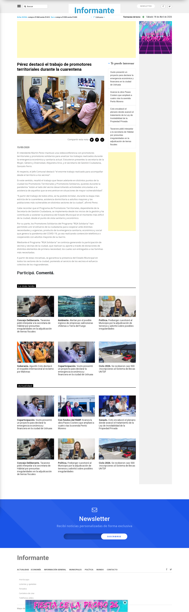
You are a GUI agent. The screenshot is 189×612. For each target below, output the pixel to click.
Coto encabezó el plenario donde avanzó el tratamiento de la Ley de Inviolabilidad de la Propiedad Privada (122, 115)
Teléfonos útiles (26, 598)
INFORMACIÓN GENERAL (55, 569)
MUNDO (100, 569)
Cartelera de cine (26, 593)
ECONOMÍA (36, 569)
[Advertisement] (76, 39)
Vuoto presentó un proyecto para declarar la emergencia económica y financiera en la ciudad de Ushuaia (122, 78)
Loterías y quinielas (27, 584)
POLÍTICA (89, 569)
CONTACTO (112, 569)
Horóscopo (24, 579)
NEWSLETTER (146, 6)
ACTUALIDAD (23, 569)
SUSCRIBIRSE (114, 536)
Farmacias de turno (131, 17)
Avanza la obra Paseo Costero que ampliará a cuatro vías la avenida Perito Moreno (121, 97)
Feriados (23, 588)
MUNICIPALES (75, 569)
